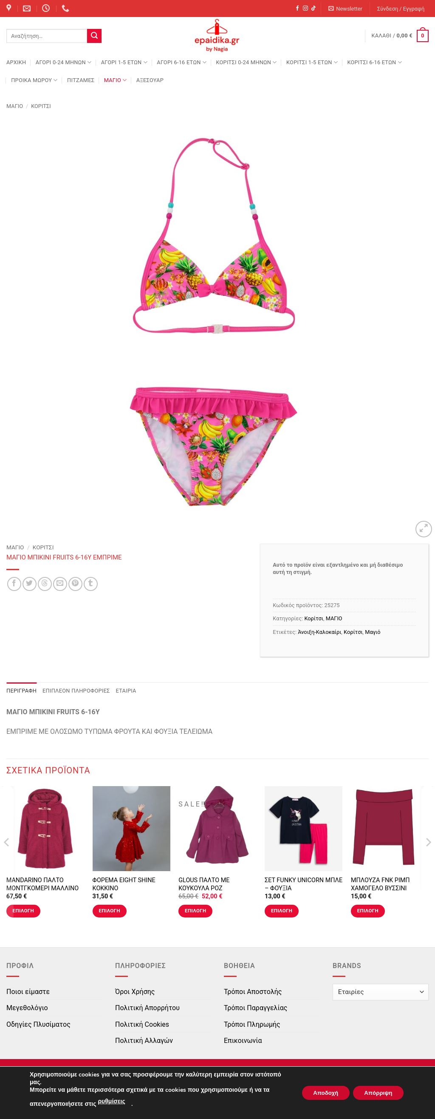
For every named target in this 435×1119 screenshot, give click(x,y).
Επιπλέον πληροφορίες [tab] (76, 690)
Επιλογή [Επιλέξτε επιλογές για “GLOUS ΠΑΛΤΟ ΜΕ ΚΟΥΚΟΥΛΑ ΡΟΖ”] (195, 911)
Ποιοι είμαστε (28, 992)
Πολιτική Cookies (142, 1024)
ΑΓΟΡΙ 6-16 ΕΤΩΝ (181, 62)
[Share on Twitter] (30, 584)
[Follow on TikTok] (313, 8)
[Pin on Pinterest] (75, 584)
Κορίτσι (41, 106)
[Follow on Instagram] (305, 8)
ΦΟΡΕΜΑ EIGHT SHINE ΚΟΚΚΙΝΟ (124, 884)
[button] (346, 8)
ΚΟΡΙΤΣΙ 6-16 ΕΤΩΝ (374, 62)
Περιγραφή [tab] (21, 690)
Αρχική (16, 62)
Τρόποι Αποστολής (253, 992)
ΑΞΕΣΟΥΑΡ (150, 80)
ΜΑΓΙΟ (115, 80)
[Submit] (94, 36)
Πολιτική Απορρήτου (147, 1008)
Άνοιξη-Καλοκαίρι (319, 632)
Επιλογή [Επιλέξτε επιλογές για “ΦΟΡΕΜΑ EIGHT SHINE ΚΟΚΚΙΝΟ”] (109, 911)
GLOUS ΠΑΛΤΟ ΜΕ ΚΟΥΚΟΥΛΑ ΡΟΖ (203, 884)
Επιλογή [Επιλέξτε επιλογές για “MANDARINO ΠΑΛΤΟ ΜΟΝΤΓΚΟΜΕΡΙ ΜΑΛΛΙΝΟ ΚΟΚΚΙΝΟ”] (23, 911)
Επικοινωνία (243, 1041)
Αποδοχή (319, 1093)
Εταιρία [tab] (126, 690)
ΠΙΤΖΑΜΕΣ (80, 80)
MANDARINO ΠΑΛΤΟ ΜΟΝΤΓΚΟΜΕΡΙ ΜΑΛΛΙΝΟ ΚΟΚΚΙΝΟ (42, 888)
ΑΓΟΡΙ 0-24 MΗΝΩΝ (63, 62)
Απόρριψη (376, 1093)
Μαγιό (372, 632)
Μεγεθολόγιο (27, 1008)
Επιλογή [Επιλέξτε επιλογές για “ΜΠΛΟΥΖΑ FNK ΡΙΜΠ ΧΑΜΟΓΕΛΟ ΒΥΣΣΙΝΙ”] (368, 911)
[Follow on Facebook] (297, 8)
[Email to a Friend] (60, 584)
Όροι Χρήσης (135, 992)
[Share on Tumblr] (91, 584)
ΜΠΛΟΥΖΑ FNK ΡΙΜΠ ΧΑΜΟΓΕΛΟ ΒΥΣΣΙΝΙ (380, 884)
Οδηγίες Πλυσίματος (38, 1024)
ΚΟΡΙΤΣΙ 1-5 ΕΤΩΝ (312, 62)
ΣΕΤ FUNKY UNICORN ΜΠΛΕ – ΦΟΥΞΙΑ (303, 884)
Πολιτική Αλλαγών (144, 1041)
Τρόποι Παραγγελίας (255, 1008)
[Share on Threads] (45, 584)
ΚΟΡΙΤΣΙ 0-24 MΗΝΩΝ (246, 62)
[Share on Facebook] (14, 584)
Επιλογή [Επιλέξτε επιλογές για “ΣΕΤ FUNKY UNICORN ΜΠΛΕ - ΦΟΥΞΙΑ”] (281, 911)
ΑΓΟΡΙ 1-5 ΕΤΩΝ (124, 62)
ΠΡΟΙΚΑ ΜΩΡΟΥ (34, 80)
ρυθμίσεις (111, 1101)
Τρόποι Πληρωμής (252, 1024)
